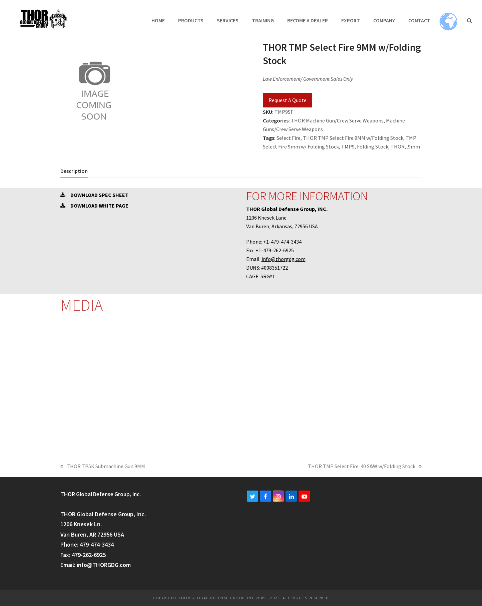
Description (74, 171)
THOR (398, 146)
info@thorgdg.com (284, 259)
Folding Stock (372, 146)
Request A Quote (288, 100)
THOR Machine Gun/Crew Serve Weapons (337, 120)
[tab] (74, 171)
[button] (469, 20)
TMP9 (348, 146)
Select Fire (289, 137)
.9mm (413, 146)
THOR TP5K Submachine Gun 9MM (102, 467)
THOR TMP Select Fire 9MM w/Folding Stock (353, 137)
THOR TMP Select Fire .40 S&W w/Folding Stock (365, 467)
